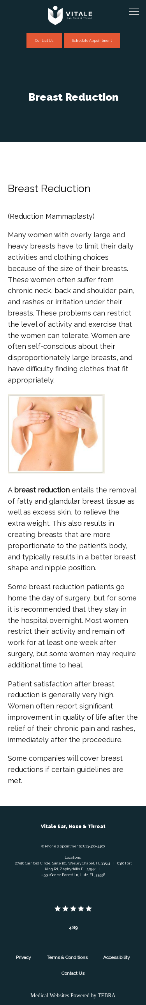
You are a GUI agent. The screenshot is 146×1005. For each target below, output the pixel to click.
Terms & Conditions (67, 957)
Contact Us (73, 973)
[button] (134, 12)
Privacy (23, 957)
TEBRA (107, 995)
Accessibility (116, 957)
